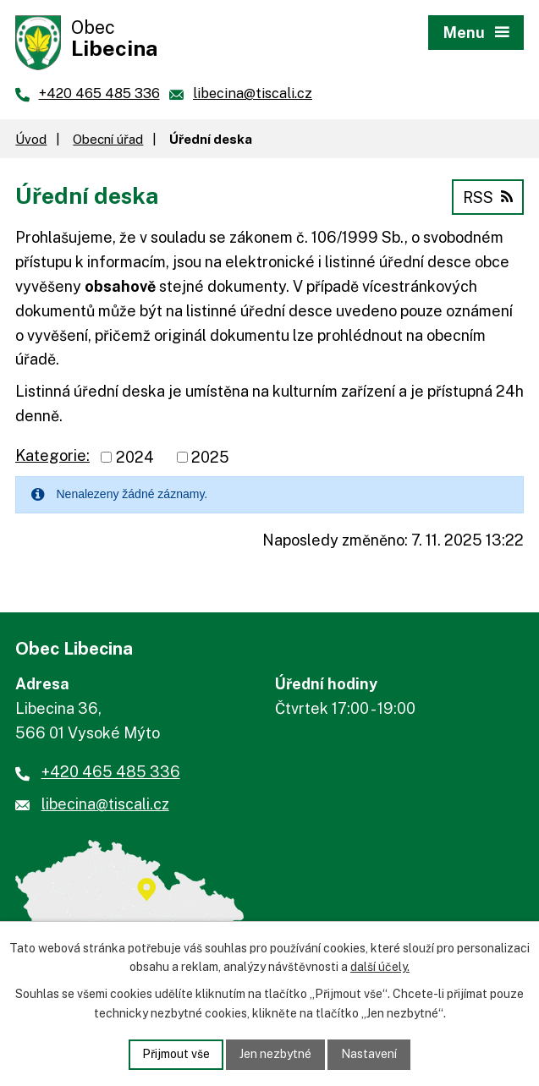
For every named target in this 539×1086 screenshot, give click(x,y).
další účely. (380, 967)
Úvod (31, 138)
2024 (135, 457)
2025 (210, 457)
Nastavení (369, 1054)
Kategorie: (52, 455)
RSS (488, 197)
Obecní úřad (108, 138)
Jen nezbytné (275, 1054)
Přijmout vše (176, 1054)
